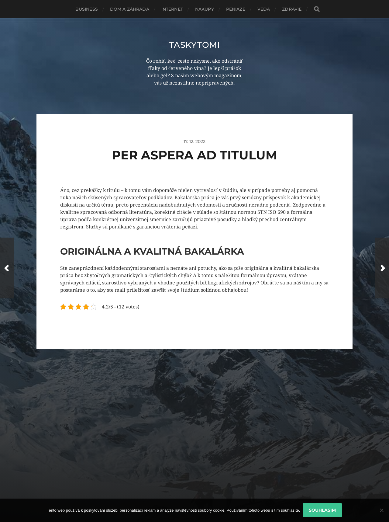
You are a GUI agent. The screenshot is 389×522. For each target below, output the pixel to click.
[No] (381, 510)
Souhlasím (322, 510)
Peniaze (235, 9)
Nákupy (204, 9)
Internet (172, 9)
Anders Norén (209, 495)
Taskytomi (194, 45)
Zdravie (291, 9)
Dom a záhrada (129, 9)
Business (86, 9)
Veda (263, 9)
